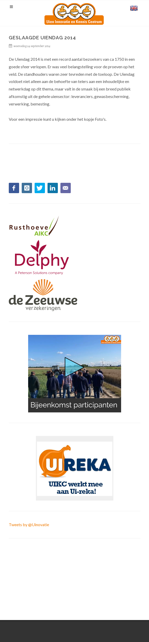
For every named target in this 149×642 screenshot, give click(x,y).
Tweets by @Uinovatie (29, 524)
